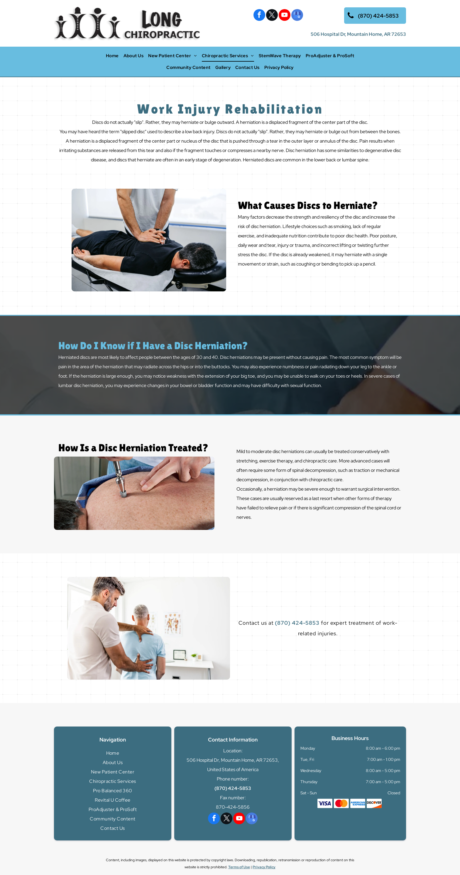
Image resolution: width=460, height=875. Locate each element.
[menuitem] (112, 56)
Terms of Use (239, 867)
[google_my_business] (297, 15)
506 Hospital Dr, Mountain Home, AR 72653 (358, 34)
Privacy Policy (264, 867)
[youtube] (284, 15)
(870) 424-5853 (297, 622)
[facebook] (259, 15)
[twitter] (272, 15)
